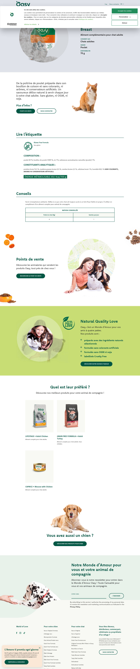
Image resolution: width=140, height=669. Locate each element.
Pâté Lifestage (48, 607)
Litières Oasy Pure (76, 638)
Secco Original (75, 584)
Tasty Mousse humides (78, 609)
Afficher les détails (30, 18)
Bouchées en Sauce (77, 602)
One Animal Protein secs (51, 594)
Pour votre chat (77, 580)
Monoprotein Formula (50, 591)
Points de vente (26, 111)
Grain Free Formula (49, 597)
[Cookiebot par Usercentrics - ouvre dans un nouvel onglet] (12, 18)
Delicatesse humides (77, 619)
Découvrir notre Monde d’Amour (96, 364)
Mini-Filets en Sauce (50, 623)
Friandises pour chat (77, 635)
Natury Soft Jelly (48, 626)
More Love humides (77, 631)
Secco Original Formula (51, 584)
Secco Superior (75, 588)
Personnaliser (124, 11)
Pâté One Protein (49, 610)
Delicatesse (74, 615)
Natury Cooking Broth (77, 625)
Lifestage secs (48, 588)
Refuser (124, 17)
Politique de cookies (86, 13)
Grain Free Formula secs (51, 601)
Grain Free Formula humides (52, 617)
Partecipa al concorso (16, 662)
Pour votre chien (51, 580)
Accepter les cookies (124, 5)
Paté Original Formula (50, 604)
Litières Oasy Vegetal (77, 641)
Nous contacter (47, 111)
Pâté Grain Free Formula (51, 613)
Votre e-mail (75, 548)
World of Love (22, 580)
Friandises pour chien (50, 633)
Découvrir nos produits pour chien (70, 498)
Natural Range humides (51, 630)
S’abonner (116, 550)
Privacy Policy (75, 561)
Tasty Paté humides (49, 620)
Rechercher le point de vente (30, 276)
